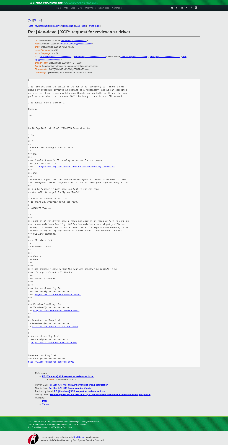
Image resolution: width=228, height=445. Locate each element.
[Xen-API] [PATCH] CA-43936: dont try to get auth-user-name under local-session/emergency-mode (100, 394)
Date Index (81, 26)
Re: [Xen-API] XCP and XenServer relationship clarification (78, 385)
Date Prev (33, 26)
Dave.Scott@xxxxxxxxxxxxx (133, 56)
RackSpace (78, 437)
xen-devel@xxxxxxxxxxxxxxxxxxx (55, 56)
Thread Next (69, 26)
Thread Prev (56, 26)
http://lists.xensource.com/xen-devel (58, 294)
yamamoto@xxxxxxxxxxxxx (73, 40)
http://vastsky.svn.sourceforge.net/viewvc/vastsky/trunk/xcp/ (76, 166)
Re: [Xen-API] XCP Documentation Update (70, 388)
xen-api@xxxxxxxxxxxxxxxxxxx (165, 56)
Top (30, 20)
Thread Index (93, 26)
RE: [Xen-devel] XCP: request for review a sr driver (68, 376)
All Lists (37, 20)
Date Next (44, 26)
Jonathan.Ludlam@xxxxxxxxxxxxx (75, 43)
